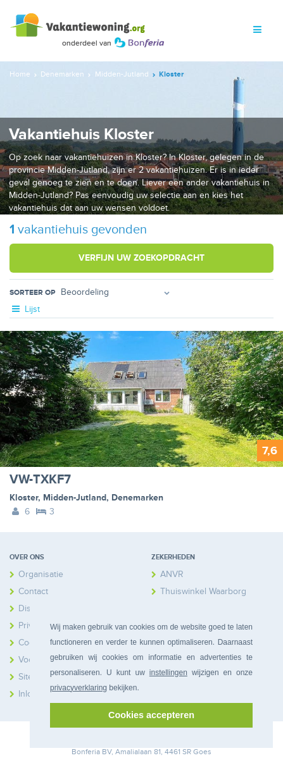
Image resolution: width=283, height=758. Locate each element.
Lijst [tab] (24, 309)
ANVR (172, 574)
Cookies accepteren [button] (151, 715)
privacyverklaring (78, 687)
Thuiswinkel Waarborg (203, 591)
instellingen (168, 672)
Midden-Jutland (74, 497)
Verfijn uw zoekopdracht (141, 257)
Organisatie (40, 574)
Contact (33, 591)
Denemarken (137, 497)
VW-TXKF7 (40, 479)
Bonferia (86, 752)
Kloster (23, 497)
